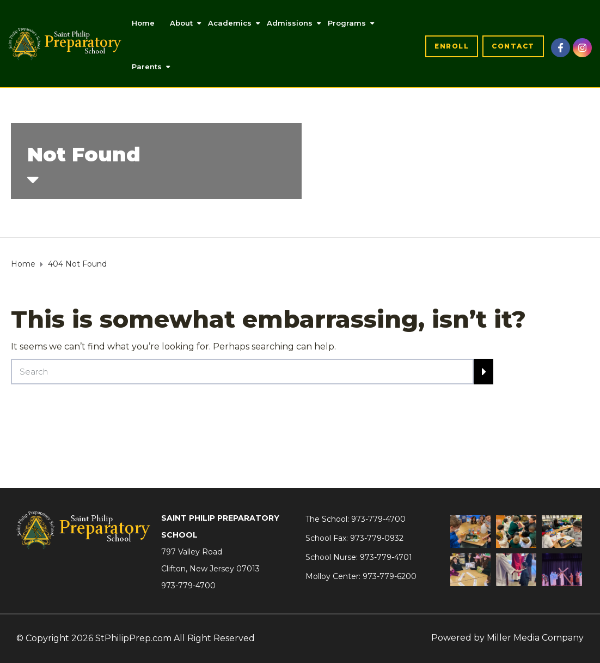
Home (143, 23)
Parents (147, 66)
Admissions (290, 23)
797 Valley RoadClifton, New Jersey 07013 (210, 560)
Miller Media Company (535, 637)
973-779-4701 (386, 557)
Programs (347, 23)
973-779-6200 (390, 576)
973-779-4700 (188, 585)
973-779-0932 (376, 538)
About (181, 23)
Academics (230, 23)
